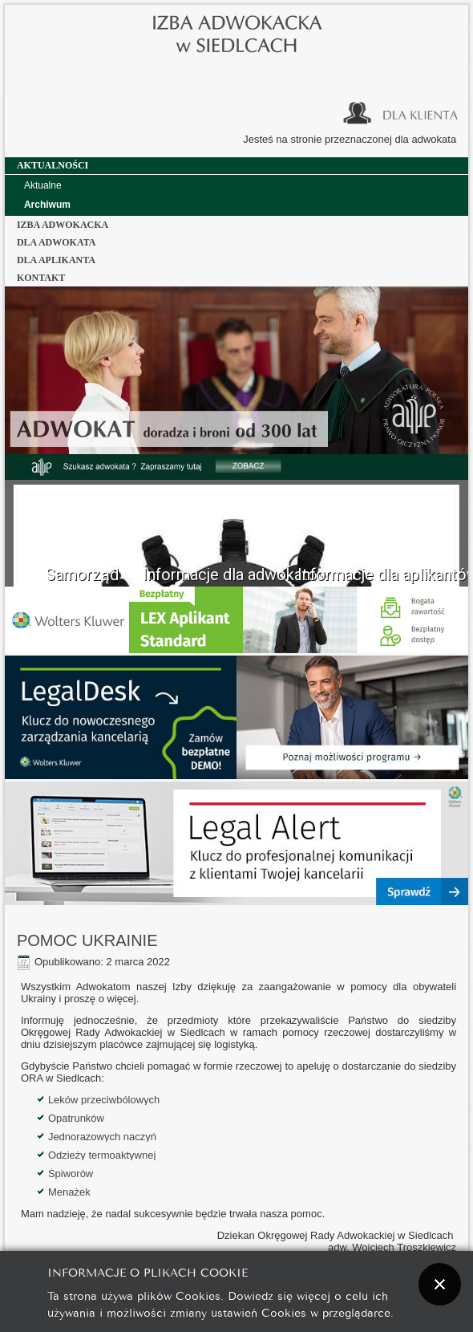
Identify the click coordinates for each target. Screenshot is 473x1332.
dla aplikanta (56, 260)
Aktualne (43, 185)
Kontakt (41, 277)
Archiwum (47, 204)
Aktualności (52, 165)
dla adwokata (56, 242)
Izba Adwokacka (62, 224)
